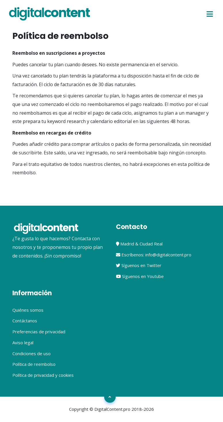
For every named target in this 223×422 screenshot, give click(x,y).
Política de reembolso (34, 364)
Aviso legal (22, 342)
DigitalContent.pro (112, 409)
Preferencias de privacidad (38, 331)
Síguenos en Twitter (138, 265)
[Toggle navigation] (210, 14)
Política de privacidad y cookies (43, 375)
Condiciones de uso (31, 353)
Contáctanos (24, 320)
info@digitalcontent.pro (168, 255)
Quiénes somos (27, 310)
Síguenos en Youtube (140, 276)
